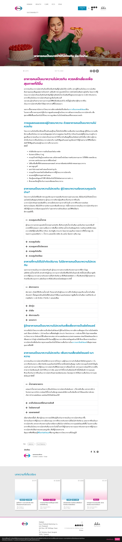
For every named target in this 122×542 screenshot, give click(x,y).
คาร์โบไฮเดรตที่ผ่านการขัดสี (41, 403)
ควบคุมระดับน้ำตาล (37, 220)
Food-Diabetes (42, 444)
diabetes (31, 444)
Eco (52, 4)
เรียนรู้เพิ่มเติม (110, 539)
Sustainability (32, 12)
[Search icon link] (88, 8)
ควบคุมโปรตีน (35, 251)
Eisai (58, 4)
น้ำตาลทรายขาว (36, 384)
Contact (41, 522)
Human (29, 4)
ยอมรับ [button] (117, 539)
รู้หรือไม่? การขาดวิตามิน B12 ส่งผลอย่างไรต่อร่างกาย (25, 504)
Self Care (75, 500)
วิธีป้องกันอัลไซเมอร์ (43, 432)
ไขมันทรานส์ (34, 407)
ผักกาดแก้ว (34, 315)
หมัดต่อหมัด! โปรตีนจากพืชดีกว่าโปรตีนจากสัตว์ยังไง (72, 504)
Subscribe (81, 8)
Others (66, 60)
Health (37, 4)
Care (45, 4)
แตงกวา (33, 320)
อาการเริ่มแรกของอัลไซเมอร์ (77, 109)
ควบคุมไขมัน (34, 241)
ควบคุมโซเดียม (35, 255)
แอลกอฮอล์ (34, 412)
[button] (61, 220)
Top (82, 522)
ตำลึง (31, 310)
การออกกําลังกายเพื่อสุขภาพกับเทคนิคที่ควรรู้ (49, 504)
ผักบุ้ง (31, 305)
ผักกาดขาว (34, 287)
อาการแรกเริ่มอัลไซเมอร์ (79, 342)
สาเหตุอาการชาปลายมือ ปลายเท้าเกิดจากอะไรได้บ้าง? (96, 504)
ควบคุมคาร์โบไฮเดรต (38, 246)
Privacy (81, 530)
